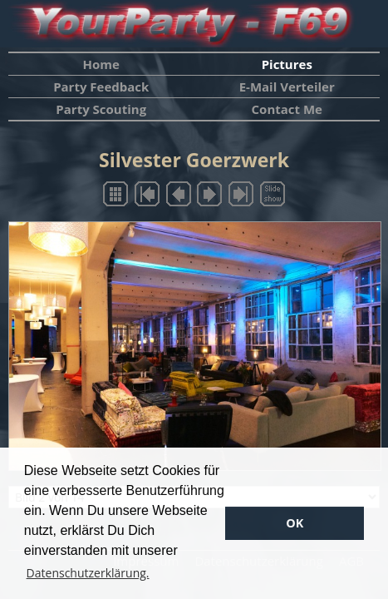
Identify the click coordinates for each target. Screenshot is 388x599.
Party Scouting (101, 109)
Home (101, 64)
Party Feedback (101, 86)
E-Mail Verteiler (287, 86)
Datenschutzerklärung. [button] (88, 573)
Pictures (287, 64)
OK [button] (294, 523)
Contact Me (287, 109)
